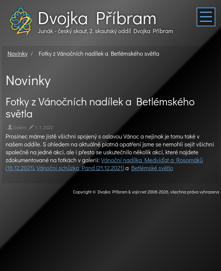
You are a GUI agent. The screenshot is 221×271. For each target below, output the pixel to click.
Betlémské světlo (152, 168)
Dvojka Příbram (97, 17)
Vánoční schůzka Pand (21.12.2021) (80, 168)
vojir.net (139, 192)
